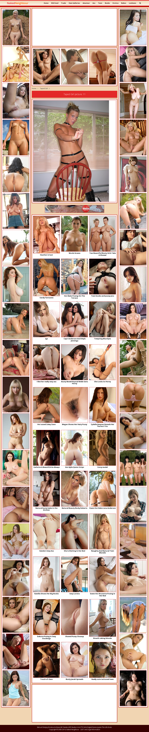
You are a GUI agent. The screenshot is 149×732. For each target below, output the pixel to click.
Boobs (107, 3)
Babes (123, 3)
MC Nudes (64, 727)
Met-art (39, 727)
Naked (17, 3)
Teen (100, 3)
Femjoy (45, 727)
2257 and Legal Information (90, 729)
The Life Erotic (107, 727)
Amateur (86, 3)
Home (46, 3)
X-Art (78, 727)
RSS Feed (54, 3)
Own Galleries (74, 3)
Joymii (99, 727)
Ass (94, 3)
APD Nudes (72, 727)
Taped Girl (44, 88)
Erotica (115, 3)
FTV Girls (84, 727)
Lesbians (132, 3)
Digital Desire (92, 727)
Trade (63, 3)
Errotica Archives (54, 727)
